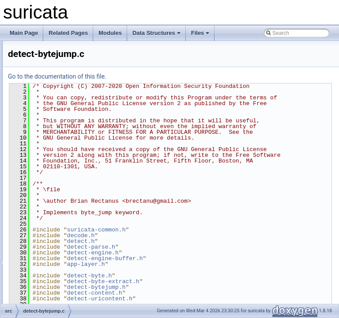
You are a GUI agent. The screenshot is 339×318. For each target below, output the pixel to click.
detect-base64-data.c (61, 60)
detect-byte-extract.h (60, 147)
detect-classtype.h (57, 245)
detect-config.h (53, 264)
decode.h (191, 287)
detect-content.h (55, 283)
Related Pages (68, 33)
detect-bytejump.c (57, 177)
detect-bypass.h (55, 128)
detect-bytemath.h (57, 206)
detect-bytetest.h (55, 225)
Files (200, 33)
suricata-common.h (206, 281)
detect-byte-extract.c (60, 138)
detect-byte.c (51, 157)
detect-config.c (53, 254)
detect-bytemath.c (57, 196)
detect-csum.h (52, 303)
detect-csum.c (52, 293)
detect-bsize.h (52, 109)
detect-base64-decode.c (64, 79)
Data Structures (156, 33)
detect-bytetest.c (55, 215)
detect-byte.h (51, 167)
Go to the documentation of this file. (167, 76)
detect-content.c (55, 274)
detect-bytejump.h (57, 186)
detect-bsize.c (52, 99)
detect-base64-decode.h (64, 89)
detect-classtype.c (57, 235)
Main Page (24, 33)
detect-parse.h (201, 299)
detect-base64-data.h (61, 70)
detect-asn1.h (52, 50)
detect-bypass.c (54, 118)
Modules (110, 33)
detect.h (191, 293)
